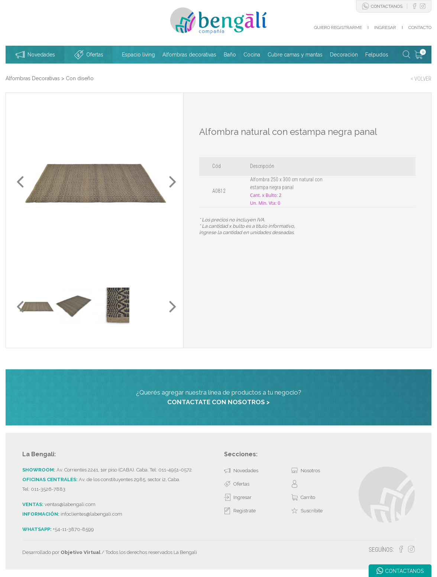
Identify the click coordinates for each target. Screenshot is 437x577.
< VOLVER (421, 78)
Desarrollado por (61, 552)
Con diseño (80, 78)
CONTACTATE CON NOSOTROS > (218, 402)
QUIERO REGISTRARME (338, 27)
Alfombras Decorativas (33, 78)
